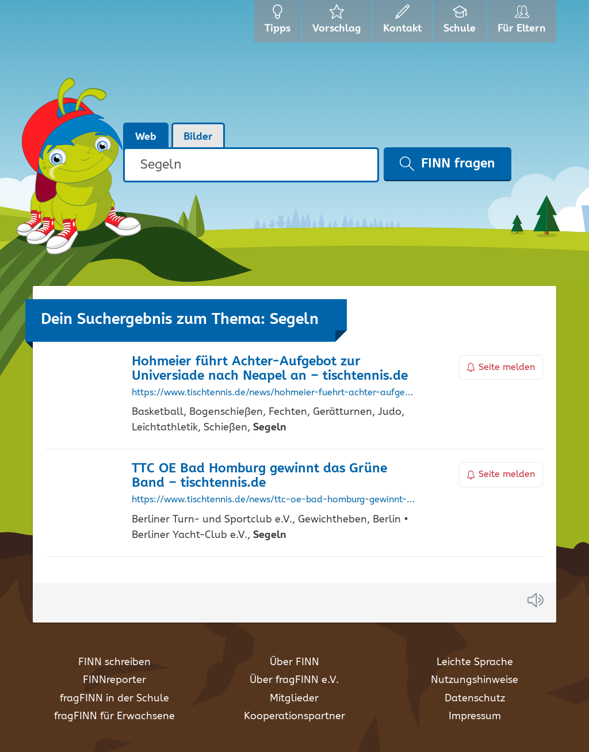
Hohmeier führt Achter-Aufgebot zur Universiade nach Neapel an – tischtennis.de (270, 369)
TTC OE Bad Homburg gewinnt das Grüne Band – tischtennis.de (259, 476)
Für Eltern (524, 23)
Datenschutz (475, 698)
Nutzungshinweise (474, 680)
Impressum (475, 716)
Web (145, 137)
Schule (461, 23)
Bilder (198, 137)
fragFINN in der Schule (114, 698)
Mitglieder (294, 698)
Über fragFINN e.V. (294, 680)
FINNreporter (114, 680)
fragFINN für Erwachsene (114, 716)
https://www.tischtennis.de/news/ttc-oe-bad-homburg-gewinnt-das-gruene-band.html (273, 500)
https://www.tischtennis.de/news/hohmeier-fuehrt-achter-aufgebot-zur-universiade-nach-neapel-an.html (273, 393)
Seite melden (501, 367)
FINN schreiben (114, 662)
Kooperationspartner (294, 716)
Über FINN (294, 662)
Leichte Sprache (475, 662)
